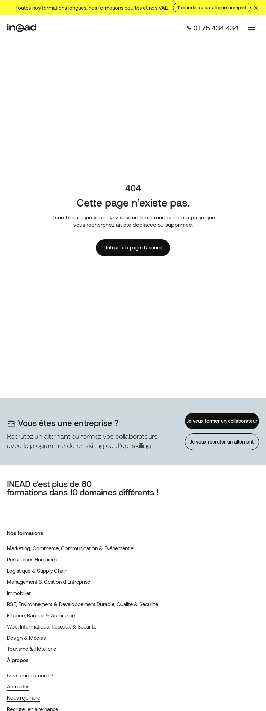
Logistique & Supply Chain (37, 571)
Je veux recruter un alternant (222, 442)
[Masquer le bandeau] (255, 7)
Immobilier (19, 593)
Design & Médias (26, 637)
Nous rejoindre (23, 697)
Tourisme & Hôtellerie (31, 649)
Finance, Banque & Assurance (41, 615)
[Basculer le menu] (251, 27)
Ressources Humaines (32, 559)
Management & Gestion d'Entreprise (48, 582)
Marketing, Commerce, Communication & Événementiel (70, 548)
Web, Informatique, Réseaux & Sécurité (51, 626)
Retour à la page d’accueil (133, 248)
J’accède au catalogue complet (211, 7)
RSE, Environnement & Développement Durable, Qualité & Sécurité (82, 604)
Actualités (18, 686)
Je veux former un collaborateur (222, 421)
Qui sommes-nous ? (30, 675)
